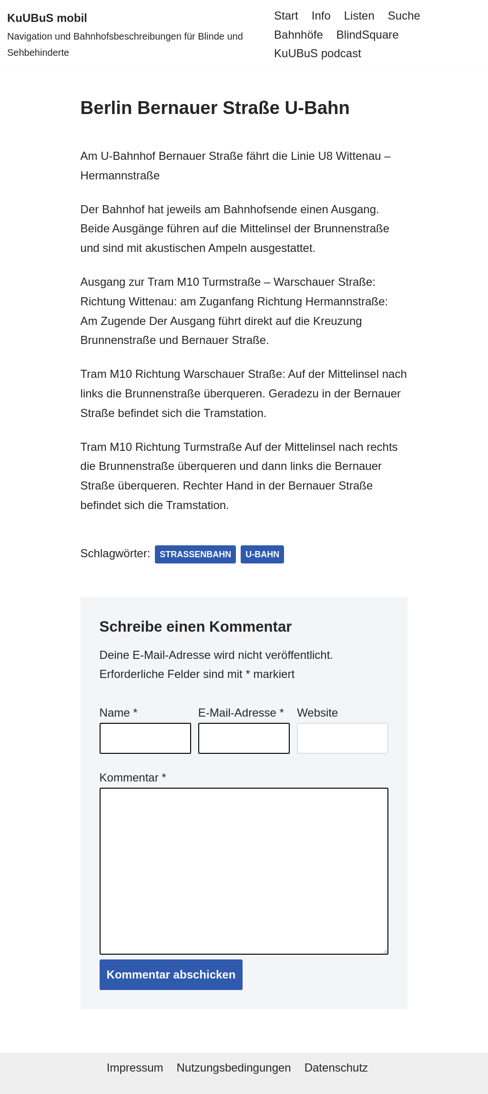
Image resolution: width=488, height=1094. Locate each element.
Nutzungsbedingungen (233, 1067)
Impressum (135, 1067)
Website (317, 712)
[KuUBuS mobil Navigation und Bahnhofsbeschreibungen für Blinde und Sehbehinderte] (132, 35)
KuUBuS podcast (317, 53)
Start (286, 15)
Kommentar (133, 777)
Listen (359, 15)
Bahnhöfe (298, 34)
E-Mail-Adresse (241, 712)
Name (119, 712)
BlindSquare (367, 34)
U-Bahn (262, 554)
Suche (404, 15)
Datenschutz (336, 1067)
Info (321, 15)
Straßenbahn (195, 554)
